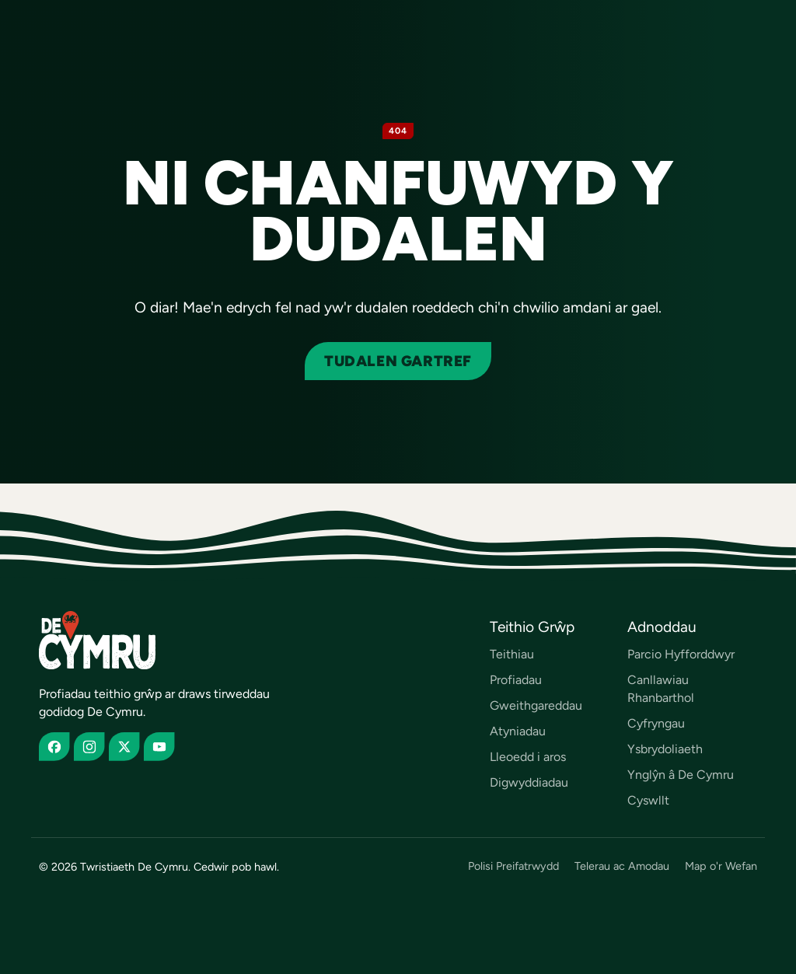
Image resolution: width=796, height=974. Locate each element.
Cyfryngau (656, 723)
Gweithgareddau (536, 705)
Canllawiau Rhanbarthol (660, 688)
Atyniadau (518, 731)
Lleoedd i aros (528, 756)
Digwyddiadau (529, 782)
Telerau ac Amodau (621, 866)
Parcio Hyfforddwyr (681, 654)
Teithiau (512, 654)
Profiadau (516, 679)
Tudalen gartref (398, 361)
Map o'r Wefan (721, 866)
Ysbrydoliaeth (665, 749)
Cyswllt (648, 800)
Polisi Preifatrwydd (513, 866)
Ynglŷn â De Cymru (680, 774)
